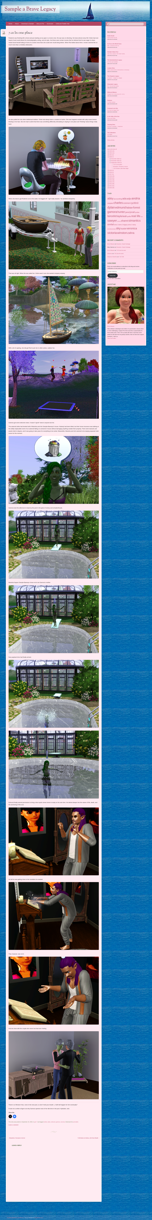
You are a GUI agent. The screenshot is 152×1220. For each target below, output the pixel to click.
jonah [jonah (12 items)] (132, 212)
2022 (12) (111, 153)
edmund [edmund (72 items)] (120, 207)
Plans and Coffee (111, 118)
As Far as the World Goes (114, 43)
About (17, 24)
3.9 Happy (109, 134)
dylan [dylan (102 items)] (111, 207)
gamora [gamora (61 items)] (112, 211)
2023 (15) (111, 151)
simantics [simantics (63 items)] (135, 220)
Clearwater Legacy (112, 84)
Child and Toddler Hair (62, 24)
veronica (63, 1122)
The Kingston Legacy (113, 76)
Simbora (109, 100)
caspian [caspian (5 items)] (110, 203)
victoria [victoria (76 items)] (112, 232)
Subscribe (112, 275)
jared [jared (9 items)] (127, 212)
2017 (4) (111, 174)
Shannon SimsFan (112, 256)
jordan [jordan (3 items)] (137, 212)
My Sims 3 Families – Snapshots (115, 126)
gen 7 (35, 1122)
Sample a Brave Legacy (30, 9)
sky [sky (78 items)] (118, 228)
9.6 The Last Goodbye (112, 61)
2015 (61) (111, 178)
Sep (4, 32)
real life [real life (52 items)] (135, 216)
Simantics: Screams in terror (16, 1138)
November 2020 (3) (116, 160)
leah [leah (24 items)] (124, 216)
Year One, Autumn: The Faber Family (116, 53)
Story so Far (40, 24)
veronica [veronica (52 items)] (132, 228)
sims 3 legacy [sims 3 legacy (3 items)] (123, 225)
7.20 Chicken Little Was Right (120, 168)
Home (10, 24)
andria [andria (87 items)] (136, 198)
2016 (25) (111, 176)
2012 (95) (111, 183)
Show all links (111, 140)
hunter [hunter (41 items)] (121, 211)
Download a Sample (27, 24)
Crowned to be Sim (112, 108)
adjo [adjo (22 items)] (129, 198)
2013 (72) (111, 181)
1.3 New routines (111, 102)
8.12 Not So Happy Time (113, 110)
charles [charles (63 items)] (118, 202)
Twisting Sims (111, 124)
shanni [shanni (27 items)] (124, 220)
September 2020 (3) (116, 162)
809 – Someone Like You (113, 45)
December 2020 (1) (116, 158)
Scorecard (50, 24)
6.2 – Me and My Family (113, 86)
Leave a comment (13, 1125)
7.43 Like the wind (121, 250)
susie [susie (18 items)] (123, 228)
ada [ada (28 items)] (124, 198)
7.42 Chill (121, 256)
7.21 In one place (117, 164)
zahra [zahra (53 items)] (130, 232)
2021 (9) (111, 155)
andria (45, 1122)
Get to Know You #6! (112, 37)
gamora (58, 1122)
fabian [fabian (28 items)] (129, 207)
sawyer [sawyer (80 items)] (112, 220)
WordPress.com (39, 1217)
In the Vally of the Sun (113, 116)
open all (109, 149)
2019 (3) (111, 170)
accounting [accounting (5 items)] (118, 199)
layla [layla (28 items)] (119, 216)
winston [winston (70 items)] (122, 232)
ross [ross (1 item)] (142, 216)
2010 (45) (111, 187)
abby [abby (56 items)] (110, 198)
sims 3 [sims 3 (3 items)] (116, 225)
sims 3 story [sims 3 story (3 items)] (132, 225)
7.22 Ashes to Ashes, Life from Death (89, 1138)
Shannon (109, 253)
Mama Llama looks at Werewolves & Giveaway (118, 69)
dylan (49, 1122)
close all (114, 149)
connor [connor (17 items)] (126, 203)
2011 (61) (111, 185)
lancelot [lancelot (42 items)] (112, 216)
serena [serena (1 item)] (119, 221)
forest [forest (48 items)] (136, 207)
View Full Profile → (112, 338)
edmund (53, 1122)
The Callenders (111, 132)
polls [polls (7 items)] (129, 216)
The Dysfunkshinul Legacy (114, 60)
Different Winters (112, 92)
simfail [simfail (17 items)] (110, 224)
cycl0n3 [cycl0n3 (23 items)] (134, 203)
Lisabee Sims (111, 68)
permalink (75, 1122)
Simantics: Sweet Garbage (123, 244)
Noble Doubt (110, 35)
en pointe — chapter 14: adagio (114, 78)
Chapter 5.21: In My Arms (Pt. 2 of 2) (116, 94)
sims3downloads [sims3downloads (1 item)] (111, 229)
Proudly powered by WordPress (15, 1217)
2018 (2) (111, 172)
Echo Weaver (110, 244)
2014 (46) (111, 180)
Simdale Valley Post (112, 52)
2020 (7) (111, 156)
